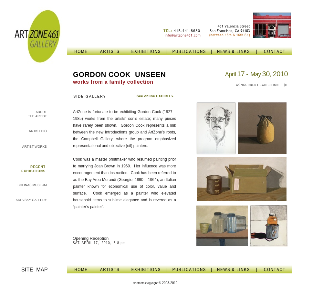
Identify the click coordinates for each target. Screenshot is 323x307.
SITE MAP (34, 269)
